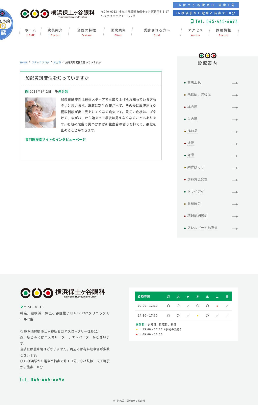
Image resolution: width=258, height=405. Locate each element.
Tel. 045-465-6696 (217, 21)
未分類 (57, 62)
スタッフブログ (41, 62)
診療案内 (207, 61)
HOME (24, 62)
